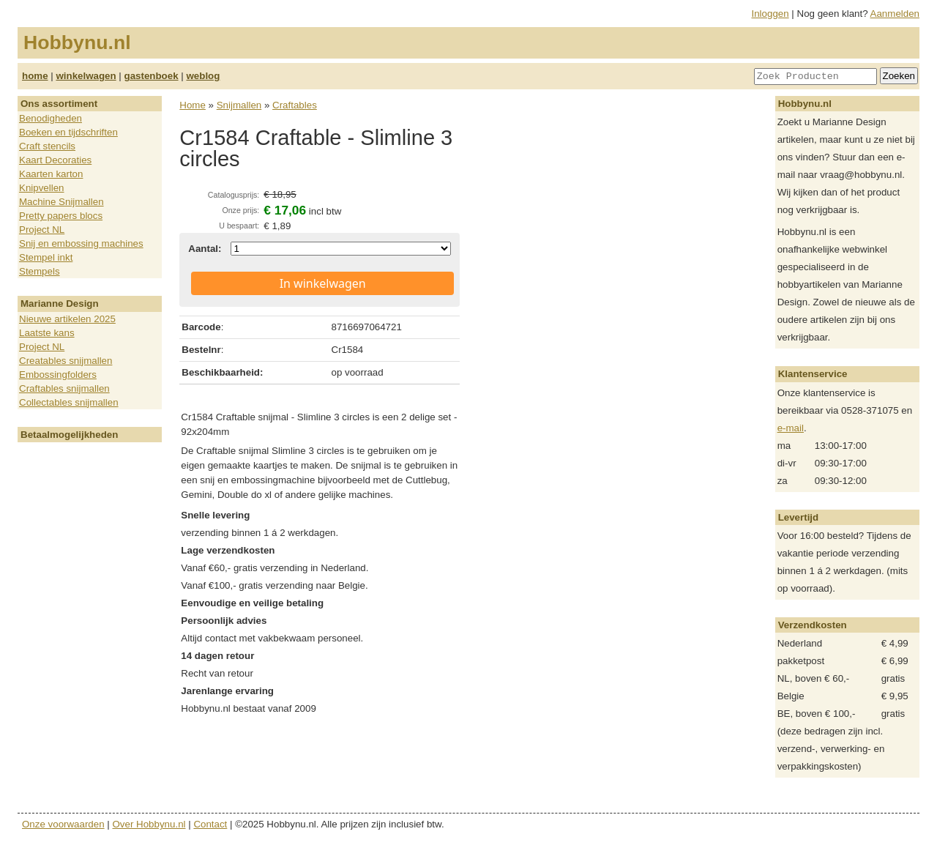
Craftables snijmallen (64, 388)
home (35, 75)
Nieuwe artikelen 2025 (67, 318)
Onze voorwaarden (63, 824)
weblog (203, 75)
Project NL (41, 229)
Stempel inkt (45, 257)
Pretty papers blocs (60, 215)
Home (192, 105)
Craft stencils (47, 146)
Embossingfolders (58, 374)
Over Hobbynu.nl (149, 824)
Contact (210, 824)
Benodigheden (50, 118)
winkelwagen (86, 75)
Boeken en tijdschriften (68, 132)
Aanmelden (894, 13)
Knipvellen (41, 187)
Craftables (294, 105)
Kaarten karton (51, 173)
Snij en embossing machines (81, 243)
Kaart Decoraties (55, 160)
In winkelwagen (323, 283)
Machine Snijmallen (61, 201)
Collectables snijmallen (69, 402)
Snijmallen (239, 105)
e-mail (790, 427)
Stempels (39, 271)
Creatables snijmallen (65, 360)
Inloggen (770, 13)
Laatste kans (47, 332)
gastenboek (151, 75)
